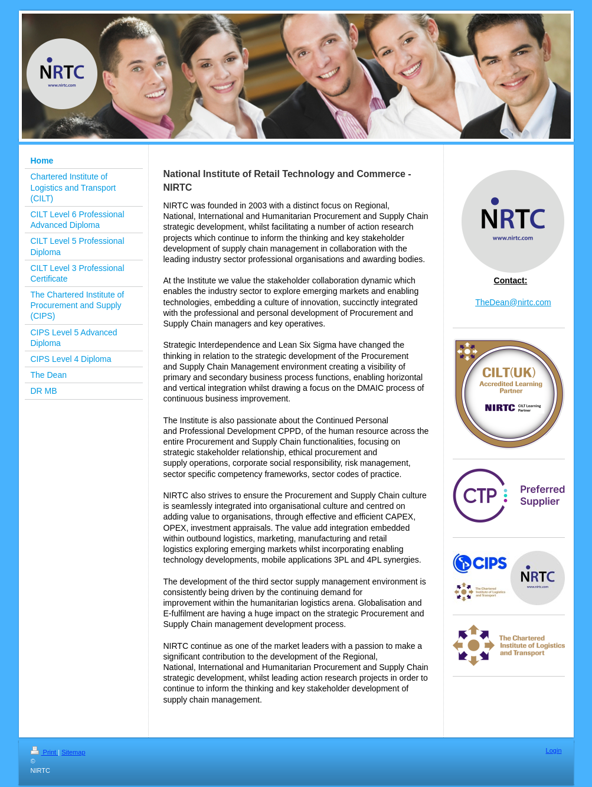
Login (554, 750)
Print (44, 752)
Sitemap (73, 752)
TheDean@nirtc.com (513, 302)
